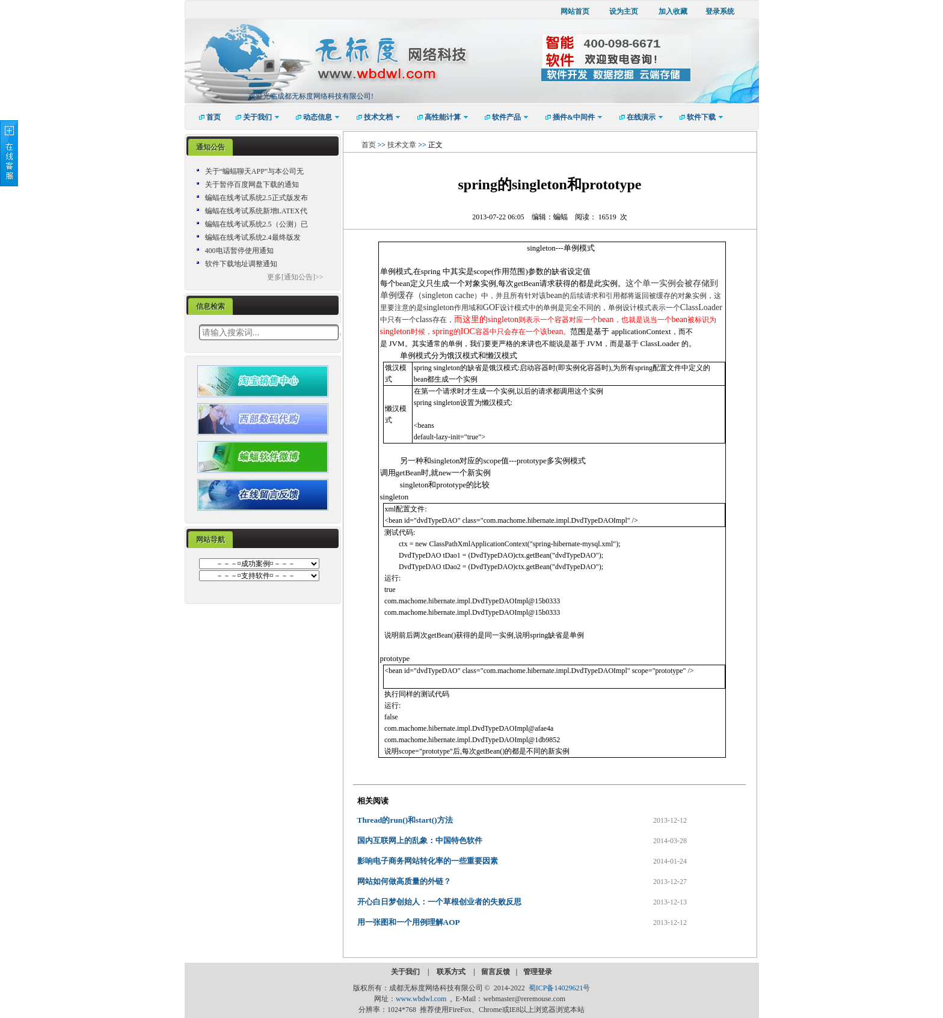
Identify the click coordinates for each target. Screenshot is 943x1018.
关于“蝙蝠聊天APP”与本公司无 (254, 171)
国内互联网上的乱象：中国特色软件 (419, 840)
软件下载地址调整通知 (241, 264)
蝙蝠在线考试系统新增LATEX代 (256, 211)
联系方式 (452, 972)
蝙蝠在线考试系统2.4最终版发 (253, 237)
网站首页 (575, 11)
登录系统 (719, 11)
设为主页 (623, 11)
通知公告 (210, 147)
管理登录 (537, 972)
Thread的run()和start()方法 (405, 819)
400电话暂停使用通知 (239, 250)
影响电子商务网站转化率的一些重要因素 (427, 860)
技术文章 (401, 145)
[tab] (210, 147)
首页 (368, 145)
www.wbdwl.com (421, 999)
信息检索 (210, 306)
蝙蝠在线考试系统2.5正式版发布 (256, 198)
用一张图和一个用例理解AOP (408, 922)
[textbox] (269, 332)
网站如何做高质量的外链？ (404, 881)
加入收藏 (673, 11)
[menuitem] (206, 117)
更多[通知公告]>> (295, 277)
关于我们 (406, 972)
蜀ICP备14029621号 (560, 988)
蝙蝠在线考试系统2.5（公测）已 (256, 224)
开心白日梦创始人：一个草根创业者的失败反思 (439, 901)
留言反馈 (495, 972)
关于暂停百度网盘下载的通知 (252, 184)
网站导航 (210, 539)
